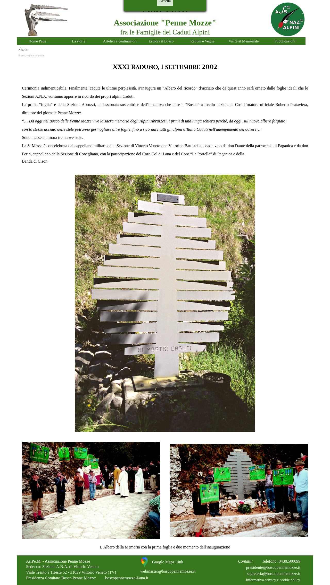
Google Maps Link (167, 562)
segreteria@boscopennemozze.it (273, 573)
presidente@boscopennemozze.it (273, 567)
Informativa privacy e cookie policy (273, 580)
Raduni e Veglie (202, 41)
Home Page (37, 41)
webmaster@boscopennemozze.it (167, 571)
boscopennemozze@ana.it (126, 578)
